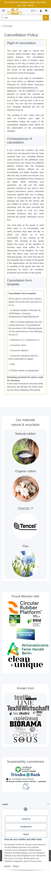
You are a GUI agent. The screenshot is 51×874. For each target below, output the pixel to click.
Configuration (26, 827)
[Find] (46, 17)
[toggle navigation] (3, 9)
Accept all (26, 819)
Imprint (7, 866)
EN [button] (32, 11)
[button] (40, 10)
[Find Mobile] (22, 17)
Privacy (16, 866)
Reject (26, 834)
